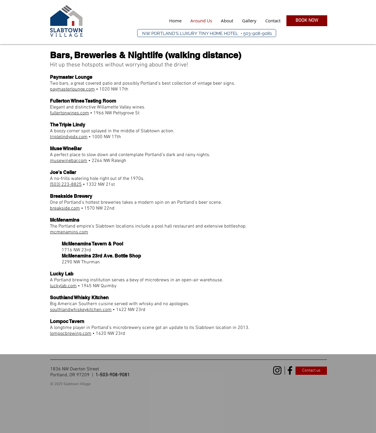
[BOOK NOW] (306, 20)
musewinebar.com (68, 161)
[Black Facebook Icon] (290, 370)
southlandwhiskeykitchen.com (81, 310)
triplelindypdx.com (69, 137)
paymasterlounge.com (72, 89)
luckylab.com (63, 286)
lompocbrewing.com (70, 334)
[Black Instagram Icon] (277, 370)
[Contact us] (311, 371)
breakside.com (65, 208)
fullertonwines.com (69, 113)
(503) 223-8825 (66, 185)
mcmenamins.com (69, 232)
